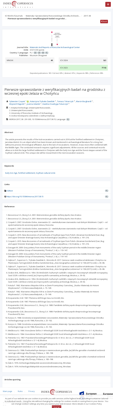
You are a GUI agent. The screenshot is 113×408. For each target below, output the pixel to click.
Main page (7, 391)
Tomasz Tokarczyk (65, 101)
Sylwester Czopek (17, 101)
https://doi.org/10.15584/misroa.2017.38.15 (25, 196)
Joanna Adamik (33, 104)
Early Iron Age (11, 173)
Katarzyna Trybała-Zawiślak (42, 101)
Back (104, 21)
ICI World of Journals (14, 15)
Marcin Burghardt (83, 101)
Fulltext (10, 190)
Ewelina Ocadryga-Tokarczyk (55, 104)
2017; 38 (87, 15)
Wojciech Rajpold (16, 104)
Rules (20, 391)
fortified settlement (26, 173)
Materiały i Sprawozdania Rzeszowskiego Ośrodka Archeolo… (53, 15)
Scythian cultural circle (45, 173)
